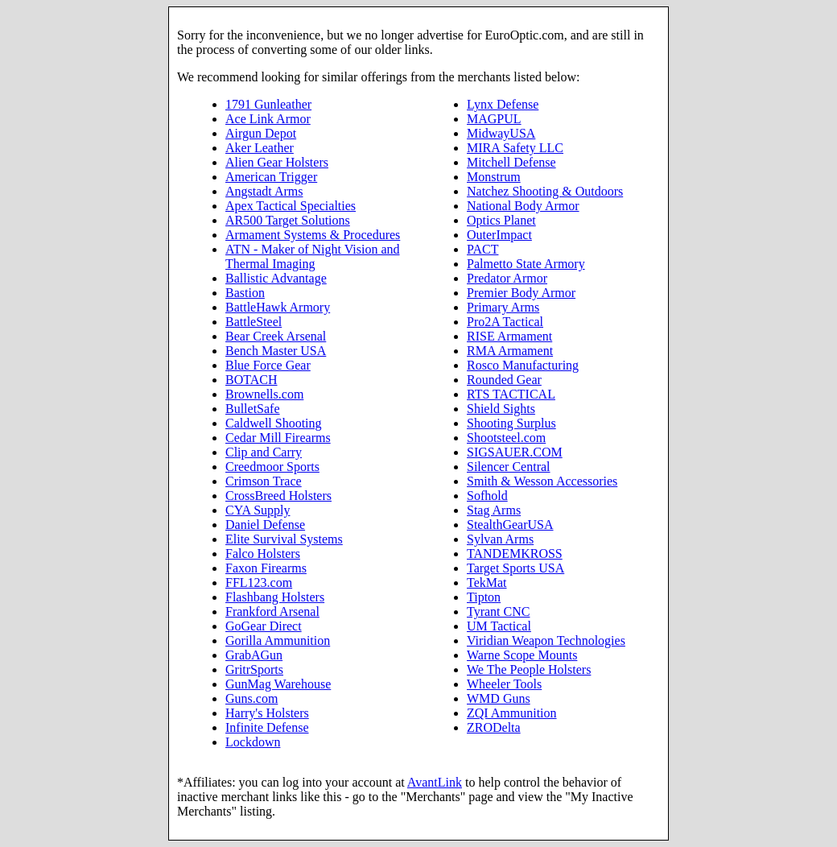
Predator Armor (507, 278)
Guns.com (251, 698)
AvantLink (434, 782)
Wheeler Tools (504, 684)
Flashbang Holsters (274, 597)
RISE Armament (509, 336)
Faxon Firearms (266, 568)
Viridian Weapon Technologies (546, 640)
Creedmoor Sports (272, 466)
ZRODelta (494, 727)
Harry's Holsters (267, 713)
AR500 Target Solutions (287, 220)
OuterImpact (499, 235)
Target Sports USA (515, 568)
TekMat (487, 582)
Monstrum (494, 177)
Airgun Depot (260, 133)
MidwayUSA (501, 133)
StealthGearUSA (510, 524)
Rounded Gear (504, 379)
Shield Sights (501, 408)
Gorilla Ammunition (277, 640)
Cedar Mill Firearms (278, 437)
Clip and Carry (263, 452)
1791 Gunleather (268, 104)
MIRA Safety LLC (515, 148)
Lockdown (252, 742)
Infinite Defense (267, 727)
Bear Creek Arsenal (275, 336)
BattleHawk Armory (277, 307)
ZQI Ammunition (512, 713)
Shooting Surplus (511, 423)
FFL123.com (258, 582)
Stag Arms (494, 510)
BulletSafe (252, 408)
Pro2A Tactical (505, 321)
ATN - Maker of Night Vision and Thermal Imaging (312, 256)
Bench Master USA (275, 350)
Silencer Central (508, 466)
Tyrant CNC (498, 611)
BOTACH (251, 379)
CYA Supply (257, 510)
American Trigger (271, 177)
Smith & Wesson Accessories (542, 481)
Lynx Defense (502, 104)
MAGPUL (494, 119)
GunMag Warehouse (278, 684)
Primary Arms (503, 307)
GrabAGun (253, 655)
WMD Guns (498, 698)
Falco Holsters (262, 553)
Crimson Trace (263, 481)
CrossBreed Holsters (278, 495)
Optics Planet (501, 220)
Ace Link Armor (268, 119)
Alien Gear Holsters (276, 162)
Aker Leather (259, 148)
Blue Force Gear (268, 365)
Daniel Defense (265, 524)
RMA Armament (510, 350)
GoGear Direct (263, 626)
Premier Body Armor (521, 293)
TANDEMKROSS (515, 553)
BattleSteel (253, 321)
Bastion (245, 293)
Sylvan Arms (500, 539)
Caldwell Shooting (273, 423)
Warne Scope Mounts (522, 655)
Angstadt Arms (264, 191)
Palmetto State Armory (526, 264)
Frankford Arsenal (272, 611)
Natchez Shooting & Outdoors (545, 191)
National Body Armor (523, 206)
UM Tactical (499, 626)
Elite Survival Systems (284, 539)
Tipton (484, 597)
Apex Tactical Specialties (290, 206)
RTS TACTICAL (511, 394)
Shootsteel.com (506, 437)
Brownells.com (264, 394)
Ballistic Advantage (276, 278)
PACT (482, 249)
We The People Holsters (529, 669)
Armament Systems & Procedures (312, 235)
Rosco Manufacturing (523, 365)
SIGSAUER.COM (515, 452)
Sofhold (487, 495)
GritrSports (254, 669)
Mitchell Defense (511, 162)
